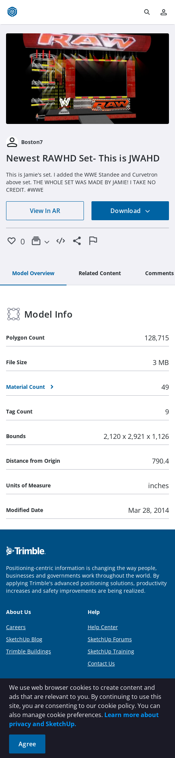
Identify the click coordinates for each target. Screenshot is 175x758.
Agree (27, 744)
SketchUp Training (111, 651)
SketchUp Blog (24, 639)
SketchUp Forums (110, 639)
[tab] (33, 273)
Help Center (103, 627)
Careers (16, 627)
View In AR (45, 211)
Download (130, 211)
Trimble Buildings (28, 651)
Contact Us (101, 663)
